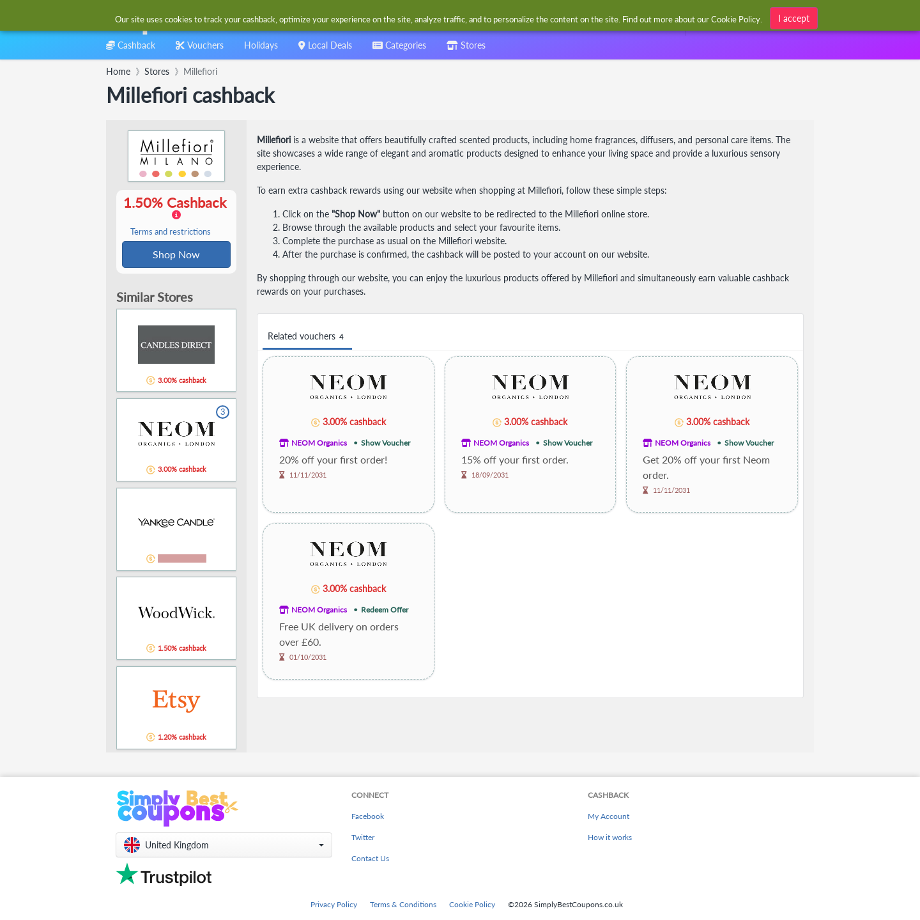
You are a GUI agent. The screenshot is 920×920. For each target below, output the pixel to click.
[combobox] (439, 18)
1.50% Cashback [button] (176, 216)
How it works (610, 837)
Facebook (367, 816)
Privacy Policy (333, 904)
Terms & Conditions (403, 904)
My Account (608, 816)
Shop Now (176, 255)
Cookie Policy (472, 904)
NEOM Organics (319, 443)
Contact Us (370, 858)
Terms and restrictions (170, 232)
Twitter (362, 837)
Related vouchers (307, 337)
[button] (224, 844)
